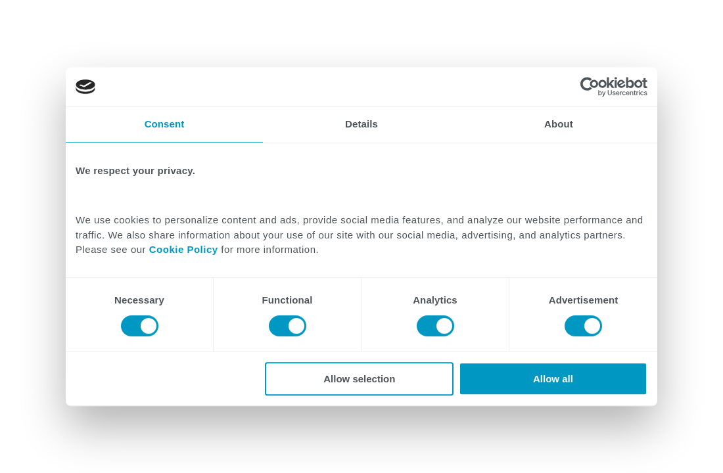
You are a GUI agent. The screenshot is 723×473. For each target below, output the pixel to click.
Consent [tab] (165, 123)
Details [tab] (361, 123)
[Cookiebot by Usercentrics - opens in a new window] (589, 87)
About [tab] (558, 123)
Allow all (553, 378)
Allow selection (359, 378)
